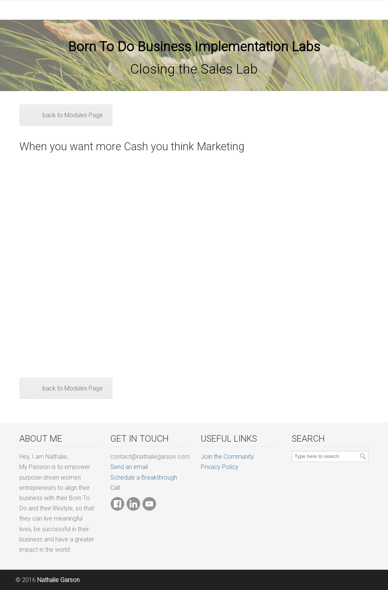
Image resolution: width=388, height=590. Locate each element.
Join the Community (227, 456)
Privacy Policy (219, 466)
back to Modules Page (72, 115)
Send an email (129, 466)
